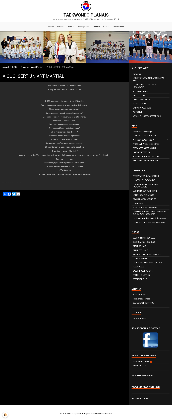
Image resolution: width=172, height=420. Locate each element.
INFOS (15, 67)
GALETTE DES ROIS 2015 (143, 271)
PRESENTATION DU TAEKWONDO (146, 176)
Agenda (107, 27)
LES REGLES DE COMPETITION (145, 191)
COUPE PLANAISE (140, 259)
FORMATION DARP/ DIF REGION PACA (147, 263)
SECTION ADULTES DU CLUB (144, 242)
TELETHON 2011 (139, 319)
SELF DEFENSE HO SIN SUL (143, 303)
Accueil (50, 27)
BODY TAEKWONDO (140, 295)
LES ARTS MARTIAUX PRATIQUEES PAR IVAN (148, 79)
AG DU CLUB (137, 112)
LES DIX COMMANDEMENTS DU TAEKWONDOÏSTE (145, 185)
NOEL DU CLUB (138, 267)
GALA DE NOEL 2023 (142, 362)
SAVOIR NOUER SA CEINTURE (144, 199)
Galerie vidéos (119, 27)
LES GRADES (138, 203)
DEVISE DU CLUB (139, 104)
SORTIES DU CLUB (140, 279)
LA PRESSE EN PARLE (141, 100)
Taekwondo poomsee (141, 299)
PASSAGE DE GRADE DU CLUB (144, 148)
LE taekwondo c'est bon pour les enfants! (149, 223)
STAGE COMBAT (139, 246)
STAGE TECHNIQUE (140, 250)
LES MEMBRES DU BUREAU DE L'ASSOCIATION (145, 86)
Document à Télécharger (142, 132)
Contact (60, 27)
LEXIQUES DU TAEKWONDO (143, 195)
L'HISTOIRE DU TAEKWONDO (144, 180)
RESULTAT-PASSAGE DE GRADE (145, 161)
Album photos (83, 27)
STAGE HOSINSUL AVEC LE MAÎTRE (147, 255)
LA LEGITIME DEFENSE (141, 152)
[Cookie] (5, 415)
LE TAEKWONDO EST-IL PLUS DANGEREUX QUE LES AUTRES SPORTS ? (149, 213)
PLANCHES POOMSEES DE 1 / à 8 (146, 157)
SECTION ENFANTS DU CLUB (144, 238)
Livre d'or (70, 27)
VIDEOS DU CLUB (139, 366)
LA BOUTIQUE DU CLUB (142, 108)
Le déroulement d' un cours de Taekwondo (149, 218)
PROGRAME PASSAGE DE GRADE (146, 144)
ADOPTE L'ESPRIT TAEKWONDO (145, 208)
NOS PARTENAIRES (140, 91)
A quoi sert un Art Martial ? (32, 67)
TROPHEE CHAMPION (141, 275)
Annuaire (96, 27)
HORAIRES (137, 74)
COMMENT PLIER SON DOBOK (144, 136)
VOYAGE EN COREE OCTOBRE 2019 (147, 116)
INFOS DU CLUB (139, 96)
